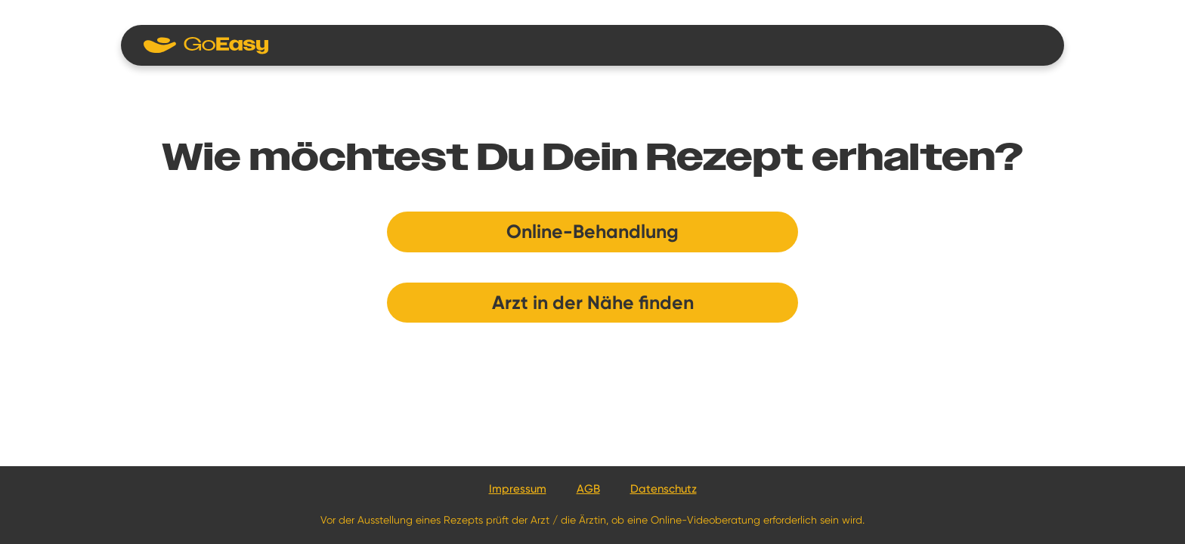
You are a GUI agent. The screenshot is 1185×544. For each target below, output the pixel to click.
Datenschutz (663, 489)
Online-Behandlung (592, 231)
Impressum (517, 489)
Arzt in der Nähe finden (593, 302)
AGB (588, 489)
